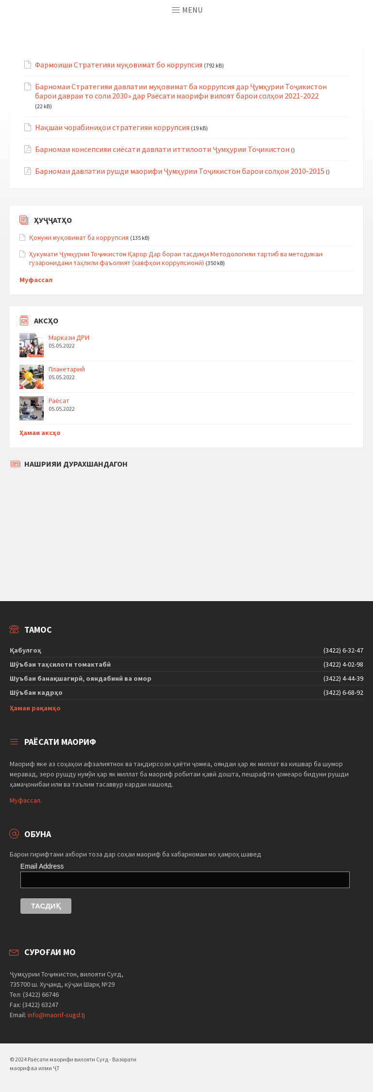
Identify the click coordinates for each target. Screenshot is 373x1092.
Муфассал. (26, 800)
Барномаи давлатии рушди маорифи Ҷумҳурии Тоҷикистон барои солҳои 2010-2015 (179, 171)
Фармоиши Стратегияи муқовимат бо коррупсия (119, 64)
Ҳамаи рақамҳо (35, 708)
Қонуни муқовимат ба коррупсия (79, 237)
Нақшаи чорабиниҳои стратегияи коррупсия (112, 127)
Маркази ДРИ (69, 337)
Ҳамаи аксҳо (40, 432)
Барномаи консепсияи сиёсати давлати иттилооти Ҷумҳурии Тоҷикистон (162, 149)
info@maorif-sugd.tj (56, 1014)
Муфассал (35, 279)
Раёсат (59, 400)
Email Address (42, 866)
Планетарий (67, 369)
